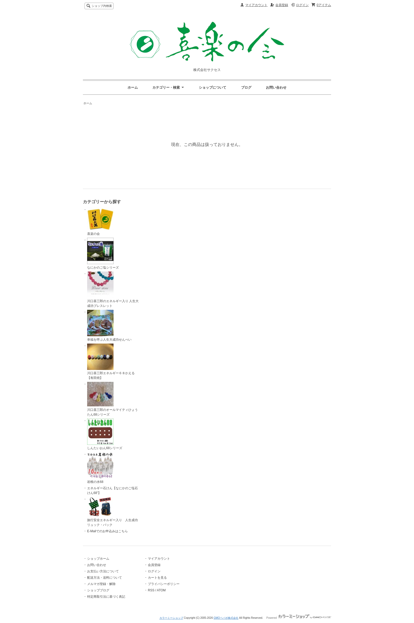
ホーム (133, 87)
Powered (298, 617)
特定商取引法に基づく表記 (106, 596)
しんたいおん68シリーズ (104, 434)
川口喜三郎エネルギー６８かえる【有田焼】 (111, 362)
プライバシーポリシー (164, 584)
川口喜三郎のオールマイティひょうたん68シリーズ (112, 399)
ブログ (246, 87)
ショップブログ (98, 590)
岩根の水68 (100, 468)
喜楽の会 (100, 221)
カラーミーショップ (171, 617)
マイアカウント (256, 5)
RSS (151, 590)
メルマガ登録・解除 (101, 584)
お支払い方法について (103, 571)
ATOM (161, 590)
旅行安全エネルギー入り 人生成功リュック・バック (112, 512)
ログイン (302, 5)
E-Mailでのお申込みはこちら (107, 531)
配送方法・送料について (104, 577)
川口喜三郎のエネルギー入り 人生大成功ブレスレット (113, 290)
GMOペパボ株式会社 (226, 617)
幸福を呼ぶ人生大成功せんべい (109, 325)
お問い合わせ (276, 87)
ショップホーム (98, 558)
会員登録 (281, 5)
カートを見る (157, 577)
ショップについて (212, 87)
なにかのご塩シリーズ (103, 253)
